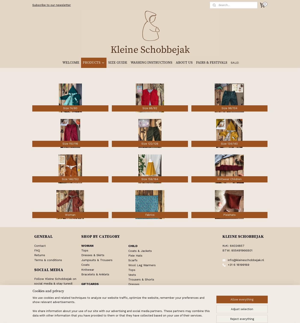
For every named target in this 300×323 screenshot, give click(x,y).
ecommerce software (163, 315)
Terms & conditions (48, 260)
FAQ (37, 250)
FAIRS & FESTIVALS (211, 62)
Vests (132, 274)
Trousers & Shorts (141, 279)
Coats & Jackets (140, 251)
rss (146, 315)
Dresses (133, 284)
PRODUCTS (94, 62)
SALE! (235, 62)
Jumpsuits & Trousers (96, 260)
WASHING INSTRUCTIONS (151, 62)
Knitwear (87, 269)
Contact (40, 245)
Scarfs (132, 260)
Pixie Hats (135, 255)
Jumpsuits (135, 289)
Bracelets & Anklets (95, 274)
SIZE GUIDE (117, 62)
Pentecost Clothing (142, 293)
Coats (85, 264)
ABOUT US (184, 62)
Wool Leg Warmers (142, 265)
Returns (39, 255)
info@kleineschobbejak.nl (246, 260)
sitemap (137, 315)
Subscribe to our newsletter (51, 5)
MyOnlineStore (202, 315)
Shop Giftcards (92, 288)
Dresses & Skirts (92, 255)
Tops (84, 250)
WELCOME (70, 62)
